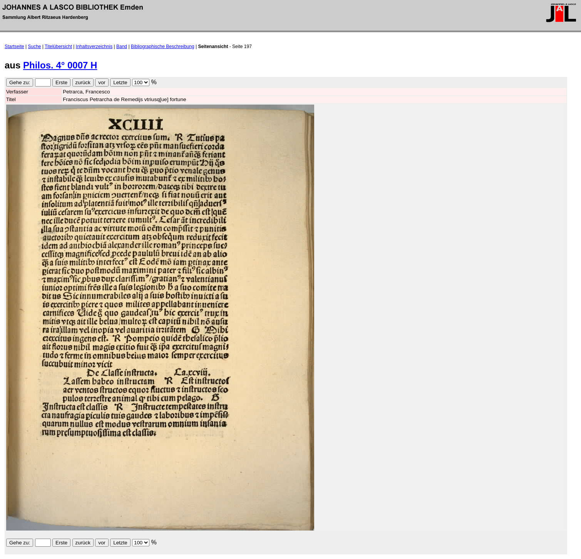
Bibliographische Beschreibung (162, 46)
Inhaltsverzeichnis (94, 46)
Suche (34, 46)
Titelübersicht (58, 46)
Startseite (14, 46)
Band (121, 46)
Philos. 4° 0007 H (60, 65)
